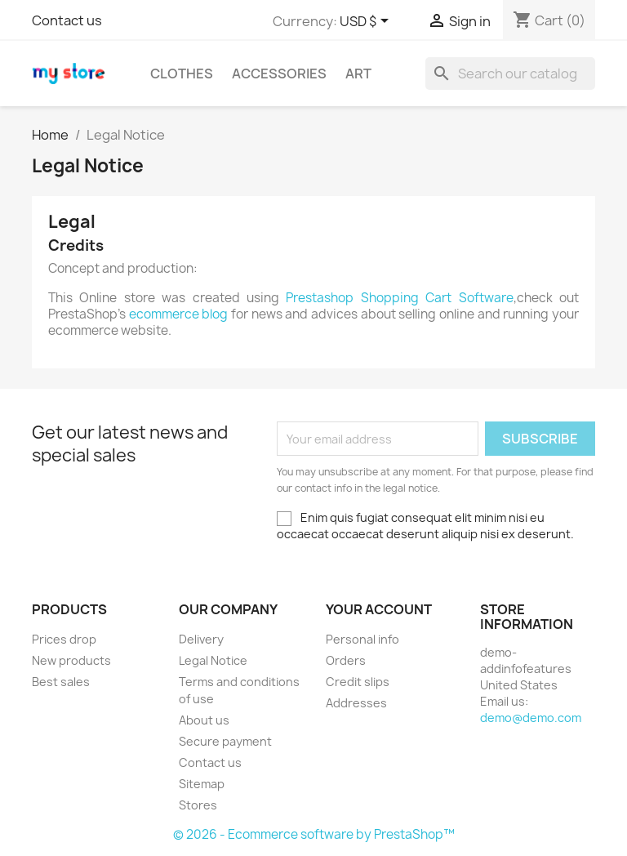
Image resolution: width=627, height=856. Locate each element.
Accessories (279, 73)
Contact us (67, 20)
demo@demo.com (530, 717)
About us (204, 720)
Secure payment (225, 741)
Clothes (181, 73)
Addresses (356, 703)
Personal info (362, 639)
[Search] (510, 73)
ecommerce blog (179, 314)
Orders (346, 660)
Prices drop (64, 639)
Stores (198, 805)
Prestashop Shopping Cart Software (399, 297)
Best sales (61, 681)
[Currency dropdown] (367, 22)
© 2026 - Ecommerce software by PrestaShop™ (314, 834)
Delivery (201, 639)
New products (71, 660)
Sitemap (202, 783)
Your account (379, 609)
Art (358, 73)
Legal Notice (213, 660)
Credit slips (357, 681)
